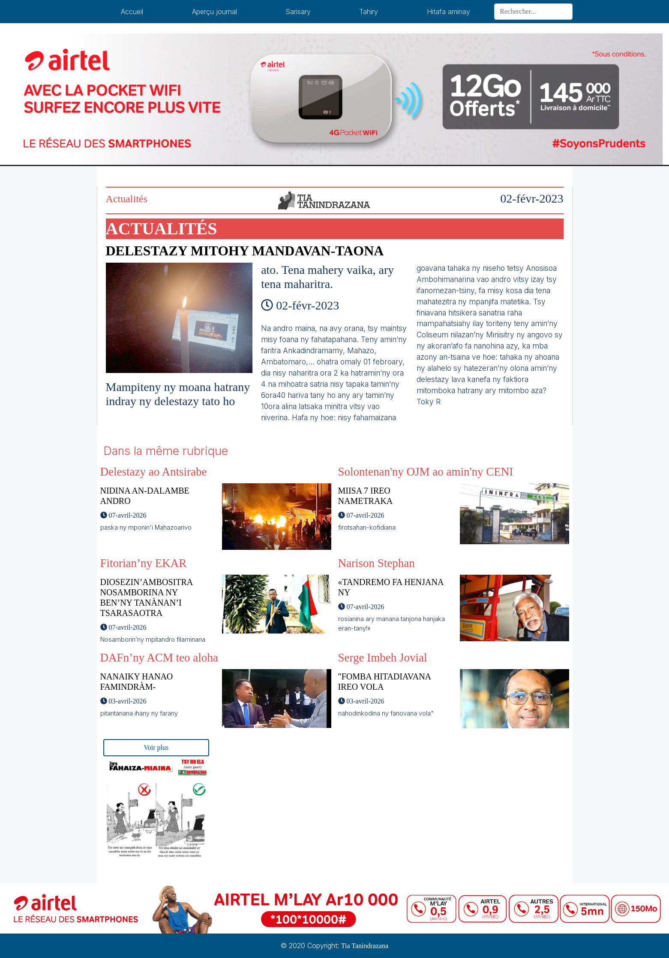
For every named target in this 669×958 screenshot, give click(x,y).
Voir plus (156, 747)
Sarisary (298, 11)
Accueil (132, 11)
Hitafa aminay (448, 11)
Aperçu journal (214, 11)
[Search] (533, 11)
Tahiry (368, 11)
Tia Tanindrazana (364, 945)
